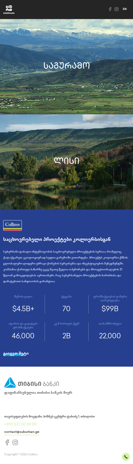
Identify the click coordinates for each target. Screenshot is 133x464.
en (125, 9)
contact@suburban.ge (21, 432)
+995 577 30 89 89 (20, 425)
